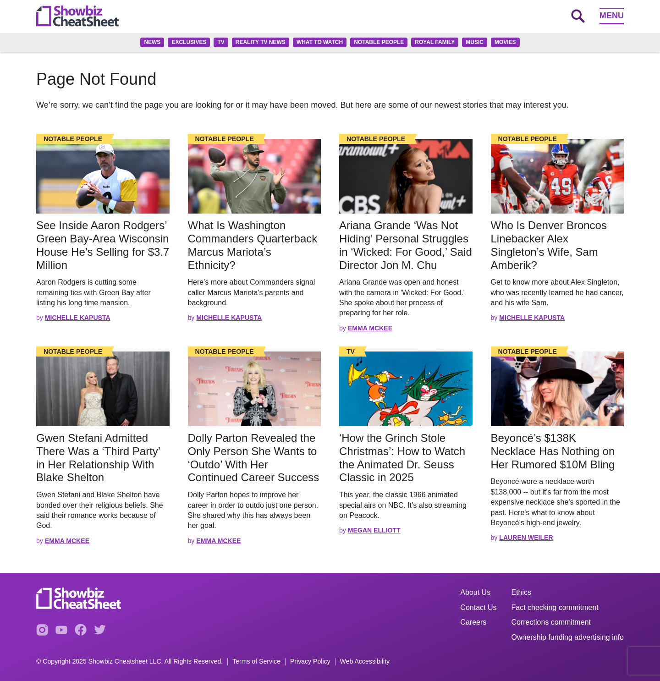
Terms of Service (256, 661)
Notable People (379, 42)
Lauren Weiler (526, 537)
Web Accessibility (365, 661)
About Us (475, 592)
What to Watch (320, 42)
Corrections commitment (551, 622)
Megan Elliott (374, 530)
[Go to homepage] (77, 16)
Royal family (435, 42)
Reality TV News (261, 42)
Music (475, 42)
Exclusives (188, 42)
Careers (473, 622)
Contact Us (478, 607)
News (152, 42)
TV (220, 42)
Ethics (522, 592)
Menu (612, 15)
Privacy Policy (310, 661)
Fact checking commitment (555, 607)
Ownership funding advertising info (568, 637)
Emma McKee (370, 328)
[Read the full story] (103, 176)
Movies (505, 42)
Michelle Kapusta (77, 317)
